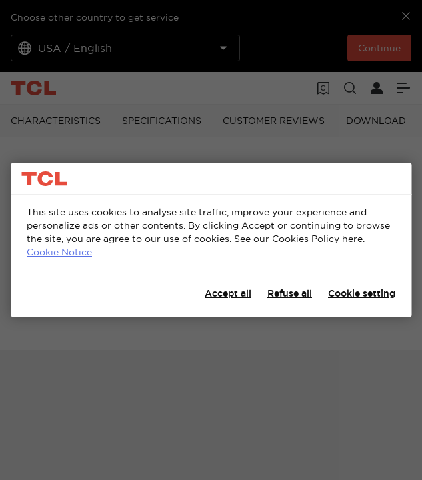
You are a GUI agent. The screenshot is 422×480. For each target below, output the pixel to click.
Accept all (228, 293)
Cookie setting (361, 293)
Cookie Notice (59, 252)
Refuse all (289, 293)
